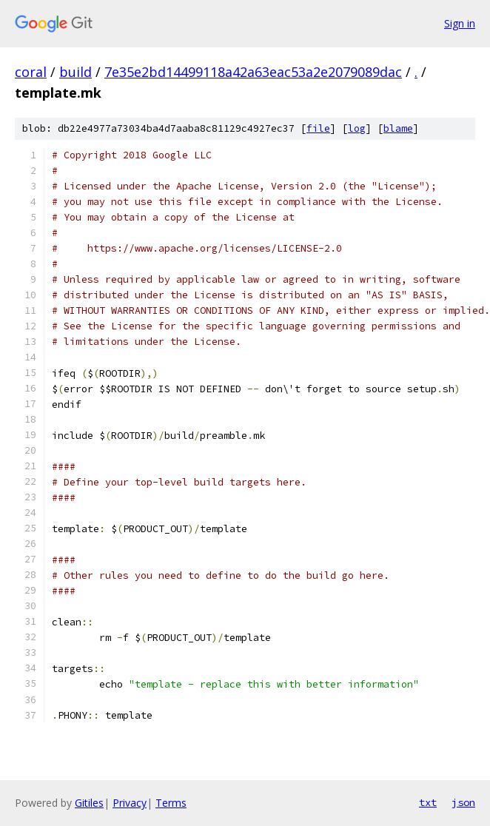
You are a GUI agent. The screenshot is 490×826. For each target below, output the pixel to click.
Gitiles (89, 803)
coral (31, 72)
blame (398, 128)
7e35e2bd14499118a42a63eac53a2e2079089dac (253, 72)
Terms (171, 803)
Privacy (130, 803)
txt (428, 802)
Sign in (459, 23)
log (357, 128)
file (318, 128)
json (463, 802)
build (75, 72)
